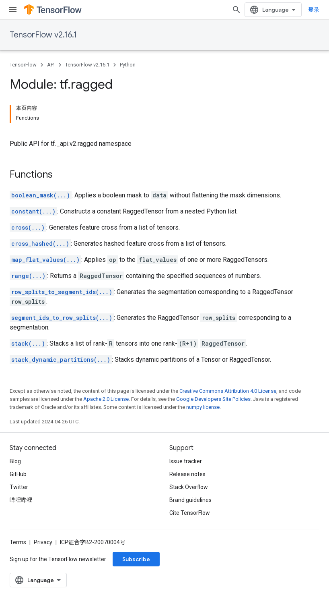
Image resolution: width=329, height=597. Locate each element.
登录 (313, 9)
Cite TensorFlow (189, 513)
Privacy (43, 542)
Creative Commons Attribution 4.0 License (227, 391)
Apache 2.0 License (106, 399)
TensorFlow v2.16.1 (43, 35)
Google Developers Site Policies (213, 399)
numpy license (203, 407)
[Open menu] (13, 9)
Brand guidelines (190, 500)
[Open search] (236, 10)
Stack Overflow (188, 487)
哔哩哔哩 (21, 500)
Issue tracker (185, 461)
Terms (18, 542)
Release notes (187, 474)
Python (128, 65)
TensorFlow (23, 65)
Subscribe (136, 559)
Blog (15, 461)
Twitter (19, 487)
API (51, 65)
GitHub (18, 474)
